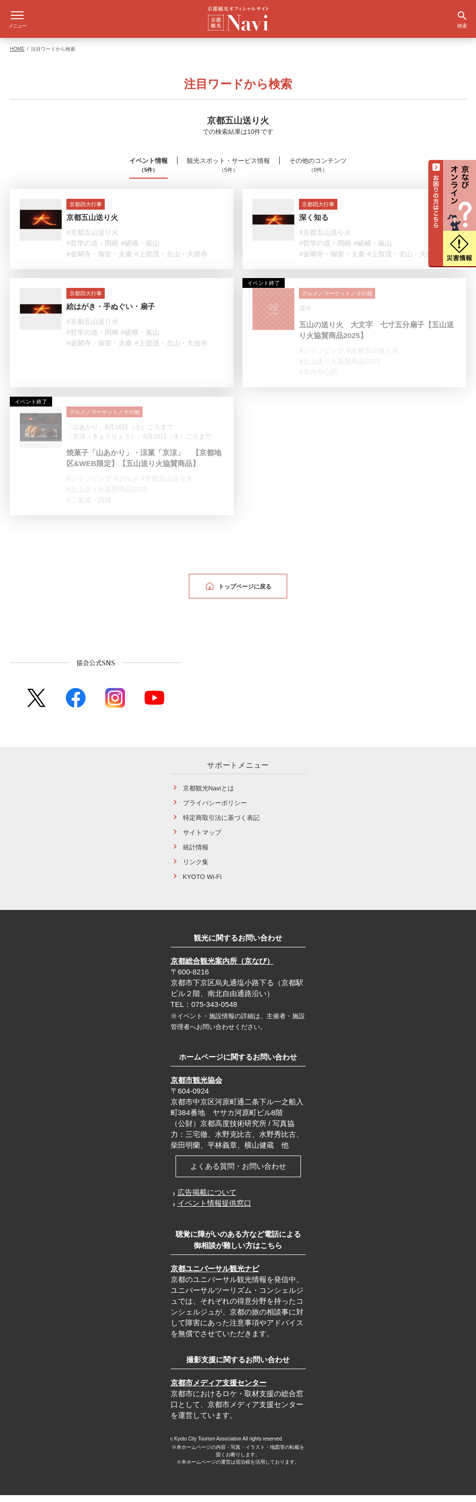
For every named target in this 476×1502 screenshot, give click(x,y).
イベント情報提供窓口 (214, 1210)
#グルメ (126, 485)
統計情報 (195, 853)
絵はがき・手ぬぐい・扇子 (110, 313)
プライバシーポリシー (215, 809)
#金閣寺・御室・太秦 (99, 261)
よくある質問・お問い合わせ (238, 1173)
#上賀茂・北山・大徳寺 (171, 261)
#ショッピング (321, 357)
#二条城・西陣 (89, 507)
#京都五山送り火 (92, 239)
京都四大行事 (85, 211)
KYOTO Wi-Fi (202, 883)
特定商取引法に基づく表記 (221, 824)
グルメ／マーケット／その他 (337, 300)
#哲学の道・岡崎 (92, 250)
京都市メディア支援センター (219, 1389)
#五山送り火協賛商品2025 (339, 368)
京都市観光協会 (196, 1087)
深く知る (313, 224)
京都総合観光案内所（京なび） (222, 968)
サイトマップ (202, 839)
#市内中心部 (318, 379)
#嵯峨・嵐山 (140, 250)
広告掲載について (207, 1199)
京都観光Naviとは (208, 794)
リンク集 (195, 868)
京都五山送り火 (92, 224)
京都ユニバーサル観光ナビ (215, 1275)
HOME (17, 56)
